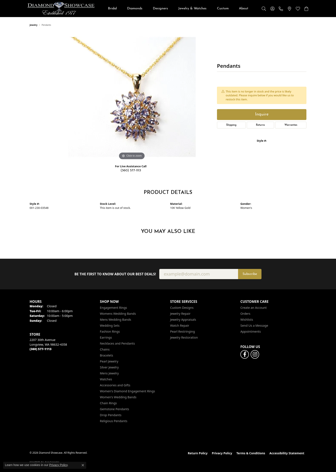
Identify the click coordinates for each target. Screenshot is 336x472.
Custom (223, 8)
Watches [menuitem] (106, 379)
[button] (264, 8)
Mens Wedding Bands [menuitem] (115, 320)
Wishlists (246, 320)
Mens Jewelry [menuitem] (109, 373)
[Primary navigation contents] (178, 8)
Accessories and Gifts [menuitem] (115, 385)
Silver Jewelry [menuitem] (109, 367)
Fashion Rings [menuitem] (110, 331)
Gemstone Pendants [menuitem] (114, 409)
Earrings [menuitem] (106, 337)
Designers (160, 8)
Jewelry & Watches (192, 8)
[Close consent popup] (83, 465)
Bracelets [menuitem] (106, 355)
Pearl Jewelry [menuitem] (109, 361)
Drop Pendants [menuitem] (110, 415)
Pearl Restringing (182, 331)
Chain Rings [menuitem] (108, 403)
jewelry (33, 24)
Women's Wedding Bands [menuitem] (118, 397)
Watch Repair (179, 325)
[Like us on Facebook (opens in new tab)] (244, 354)
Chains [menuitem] (105, 349)
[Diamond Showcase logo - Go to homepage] (61, 8)
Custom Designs (182, 308)
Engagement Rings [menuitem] (113, 308)
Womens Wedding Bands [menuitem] (118, 314)
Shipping (231, 125)
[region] (132, 97)
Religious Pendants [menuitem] (113, 421)
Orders (245, 314)
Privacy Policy (222, 453)
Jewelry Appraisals (183, 320)
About (243, 8)
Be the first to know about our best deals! (115, 274)
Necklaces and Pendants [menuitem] (117, 343)
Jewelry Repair (180, 314)
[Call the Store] (41, 349)
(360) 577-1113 (131, 170)
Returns (260, 125)
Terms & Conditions (250, 453)
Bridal (112, 8)
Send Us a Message (254, 325)
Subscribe (250, 274)
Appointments (250, 331)
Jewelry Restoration (184, 337)
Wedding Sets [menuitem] (109, 325)
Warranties (290, 125)
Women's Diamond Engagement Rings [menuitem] (127, 391)
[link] (281, 8)
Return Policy (198, 453)
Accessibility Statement (286, 453)
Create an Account (253, 308)
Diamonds (134, 8)
